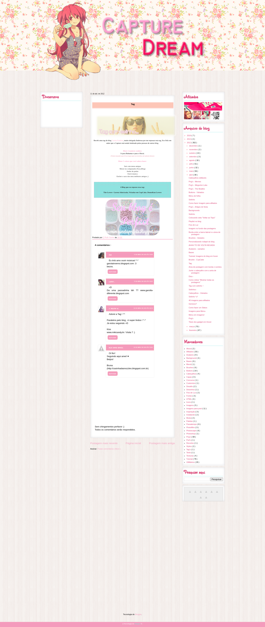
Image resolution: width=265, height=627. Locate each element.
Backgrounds (194, 210)
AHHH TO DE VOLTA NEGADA (202, 245)
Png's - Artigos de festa (198, 207)
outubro (192, 153)
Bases (191, 252)
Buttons (189, 371)
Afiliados (190, 352)
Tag (190, 263)
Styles (189, 446)
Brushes (190, 367)
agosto (192, 160)
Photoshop (191, 434)
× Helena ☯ (114, 308)
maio (191, 171)
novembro (193, 149)
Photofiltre (190, 427)
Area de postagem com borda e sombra (205, 267)
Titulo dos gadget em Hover (200, 322)
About (189, 349)
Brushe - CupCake (196, 260)
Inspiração (191, 412)
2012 (189, 143)
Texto (188, 453)
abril (191, 175)
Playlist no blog (195, 221)
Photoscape (191, 431)
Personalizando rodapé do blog (201, 242)
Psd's (188, 440)
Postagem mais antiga (162, 443)
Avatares (190, 355)
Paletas (189, 421)
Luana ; (112, 281)
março (192, 326)
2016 (189, 135)
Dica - (191, 276)
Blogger (138, 614)
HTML (189, 399)
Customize (191, 383)
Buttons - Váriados (196, 192)
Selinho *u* (193, 297)
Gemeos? (193, 304)
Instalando (191, 415)
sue (110, 255)
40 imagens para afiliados (199, 300)
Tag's (188, 449)
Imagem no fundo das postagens (202, 228)
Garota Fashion (117, 140)
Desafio (189, 386)
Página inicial (133, 443)
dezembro (193, 146)
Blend (189, 364)
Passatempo (191, 424)
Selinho (192, 200)
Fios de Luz (193, 225)
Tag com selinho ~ (196, 286)
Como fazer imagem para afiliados (203, 203)
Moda (189, 418)
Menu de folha (194, 196)
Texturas (190, 456)
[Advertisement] (132, 527)
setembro (193, 157)
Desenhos (190, 390)
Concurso (190, 380)
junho (191, 168)
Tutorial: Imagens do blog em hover (203, 256)
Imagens (190, 405)
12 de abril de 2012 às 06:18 (143, 308)
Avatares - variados (197, 249)
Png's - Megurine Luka (198, 185)
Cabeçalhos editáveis (197, 178)
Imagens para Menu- (197, 311)
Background (191, 358)
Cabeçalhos (191, 374)
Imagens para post (194, 408)
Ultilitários (190, 462)
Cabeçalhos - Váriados (198, 293)
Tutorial (189, 459)
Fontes (189, 396)
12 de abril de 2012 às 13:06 (143, 347)
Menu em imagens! (196, 315)
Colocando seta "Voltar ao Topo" (202, 218)
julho (191, 164)
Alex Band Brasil (116, 347)
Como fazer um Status (198, 308)
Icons (188, 402)
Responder (112, 272)
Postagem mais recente (104, 443)
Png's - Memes (195, 182)
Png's (191, 318)
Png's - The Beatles (197, 189)
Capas (189, 377)
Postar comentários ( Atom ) (109, 449)
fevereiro (193, 330)
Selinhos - (193, 290)
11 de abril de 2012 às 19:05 (143, 254)
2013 (189, 139)
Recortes (190, 443)
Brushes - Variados (196, 238)
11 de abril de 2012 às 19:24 (143, 281)
